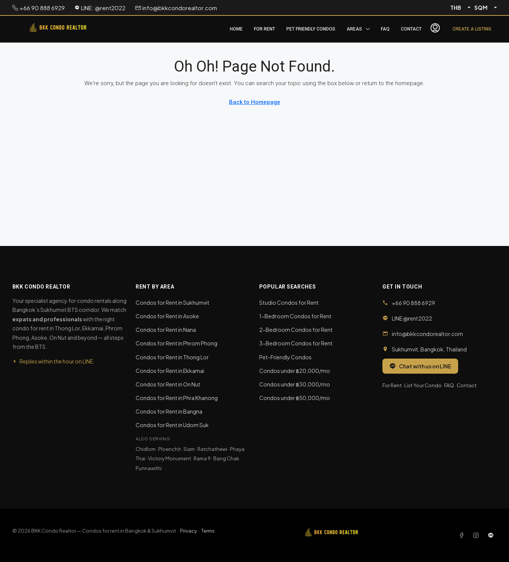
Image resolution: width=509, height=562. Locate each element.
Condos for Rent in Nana (166, 329)
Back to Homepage (254, 102)
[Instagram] (477, 535)
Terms (208, 531)
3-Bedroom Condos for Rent (296, 343)
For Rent (264, 29)
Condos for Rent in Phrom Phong (176, 343)
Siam (189, 449)
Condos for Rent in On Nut (168, 384)
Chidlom (146, 449)
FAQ (385, 29)
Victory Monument (169, 458)
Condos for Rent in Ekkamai (170, 370)
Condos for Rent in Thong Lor (172, 357)
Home (236, 29)
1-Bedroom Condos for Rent (295, 316)
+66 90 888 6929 (413, 302)
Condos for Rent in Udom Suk (172, 424)
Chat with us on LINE (420, 366)
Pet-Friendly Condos (285, 357)
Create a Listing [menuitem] (471, 29)
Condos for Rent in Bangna (169, 411)
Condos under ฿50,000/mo (294, 397)
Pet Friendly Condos (310, 29)
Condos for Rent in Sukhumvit (172, 302)
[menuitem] (435, 29)
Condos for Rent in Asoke (167, 316)
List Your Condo (423, 385)
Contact (411, 29)
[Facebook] (463, 535)
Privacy (188, 531)
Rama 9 (202, 458)
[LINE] (491, 535)
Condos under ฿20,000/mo (294, 370)
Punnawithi (149, 468)
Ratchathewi (212, 449)
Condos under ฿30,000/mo (294, 384)
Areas (354, 29)
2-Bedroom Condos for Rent (296, 329)
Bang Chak (226, 458)
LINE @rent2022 (412, 318)
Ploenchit (169, 449)
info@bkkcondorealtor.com (427, 333)
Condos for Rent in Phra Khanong (177, 397)
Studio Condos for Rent (289, 302)
